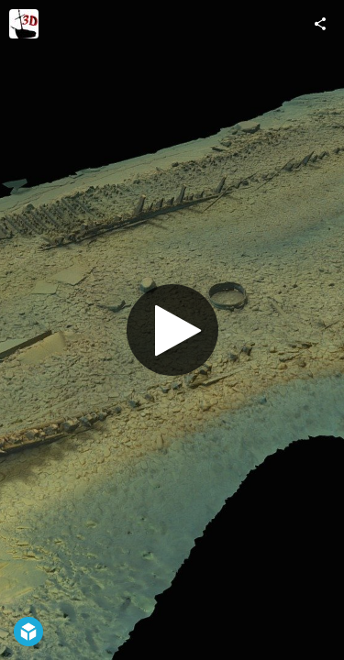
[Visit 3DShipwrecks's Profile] (24, 23)
